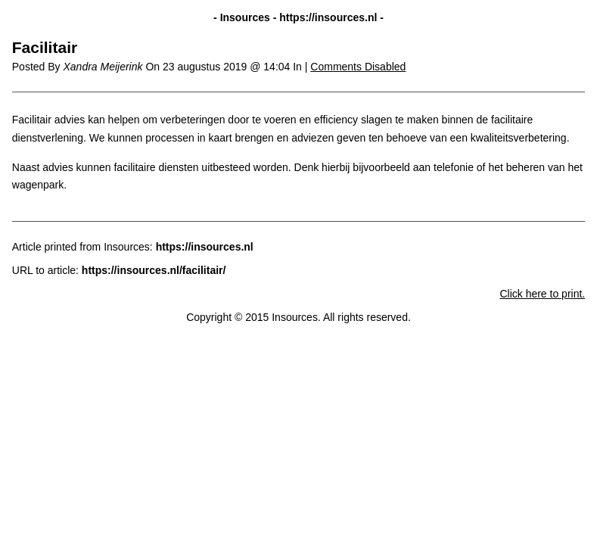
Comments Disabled (358, 67)
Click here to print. (542, 294)
